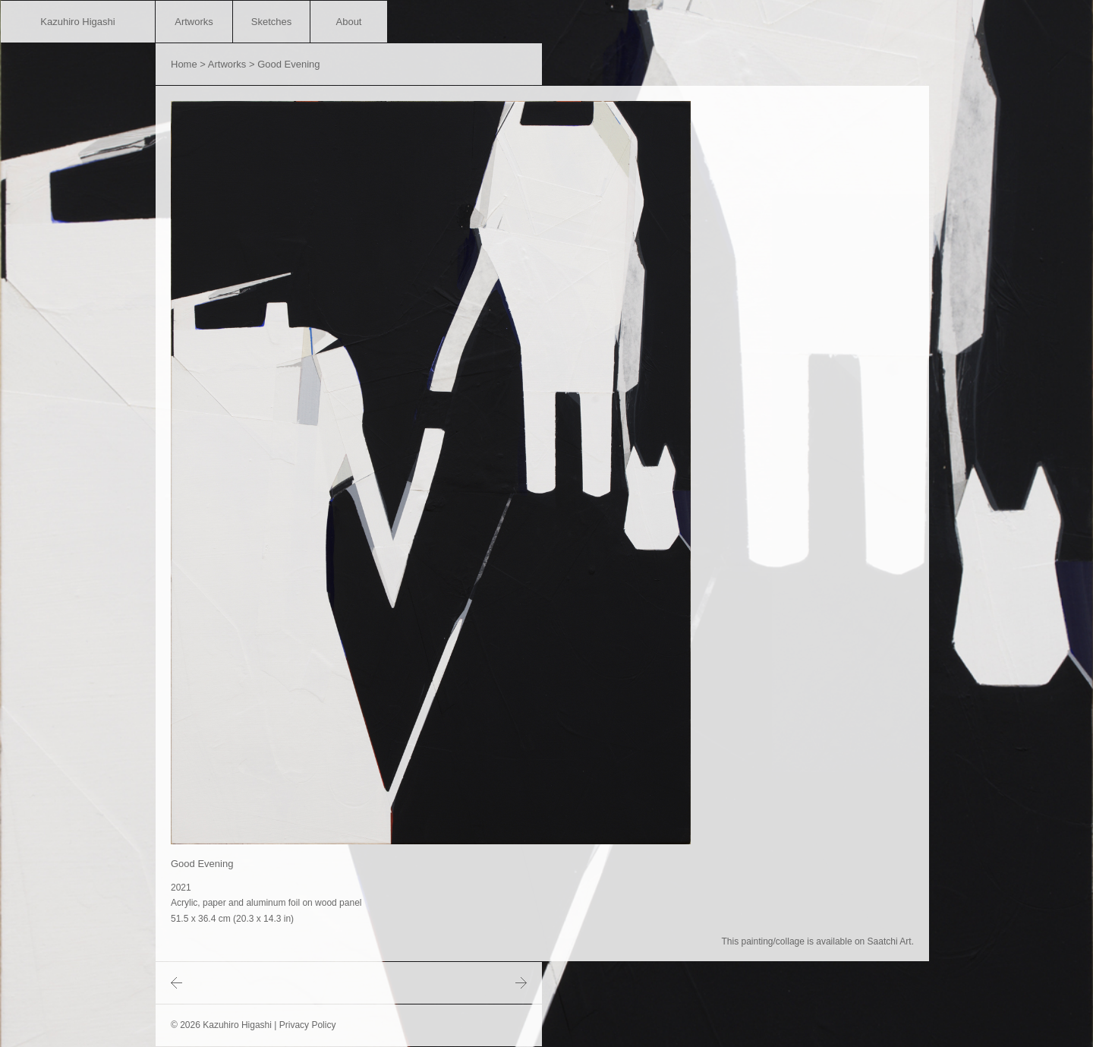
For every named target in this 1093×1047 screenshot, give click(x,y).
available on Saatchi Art (863, 941)
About (349, 21)
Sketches (271, 21)
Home (184, 64)
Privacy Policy (307, 1025)
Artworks (194, 21)
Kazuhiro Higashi (77, 21)
